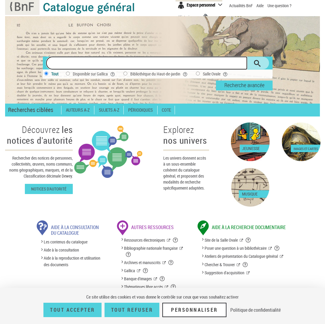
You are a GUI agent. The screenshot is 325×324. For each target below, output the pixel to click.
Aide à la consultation (61, 250)
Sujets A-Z (109, 110)
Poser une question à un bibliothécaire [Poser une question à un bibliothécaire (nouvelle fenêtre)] (236, 248)
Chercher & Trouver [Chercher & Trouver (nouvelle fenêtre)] (220, 264)
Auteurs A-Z (78, 110)
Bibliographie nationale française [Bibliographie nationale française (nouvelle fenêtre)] (151, 248)
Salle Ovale (216, 74)
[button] (175, 240)
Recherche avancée (244, 85)
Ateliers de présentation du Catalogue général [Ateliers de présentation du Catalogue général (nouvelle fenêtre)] (241, 256)
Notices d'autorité (48, 189)
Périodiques (140, 110)
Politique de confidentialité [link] (255, 310)
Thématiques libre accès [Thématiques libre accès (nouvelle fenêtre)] (143, 287)
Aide (260, 5)
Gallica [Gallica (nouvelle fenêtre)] (129, 270)
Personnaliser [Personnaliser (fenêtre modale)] (194, 310)
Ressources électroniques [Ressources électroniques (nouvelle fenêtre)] (144, 240)
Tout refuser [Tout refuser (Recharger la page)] (132, 310)
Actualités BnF (241, 5)
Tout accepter (72, 310)
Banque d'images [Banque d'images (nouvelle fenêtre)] (138, 278)
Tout (54, 74)
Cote (166, 110)
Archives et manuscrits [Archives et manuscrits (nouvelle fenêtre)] (142, 262)
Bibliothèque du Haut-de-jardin (159, 74)
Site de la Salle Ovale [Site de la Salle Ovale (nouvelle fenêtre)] (221, 240)
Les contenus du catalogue (65, 242)
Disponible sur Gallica (94, 74)
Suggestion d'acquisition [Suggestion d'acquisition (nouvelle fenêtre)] (224, 272)
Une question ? (279, 5)
